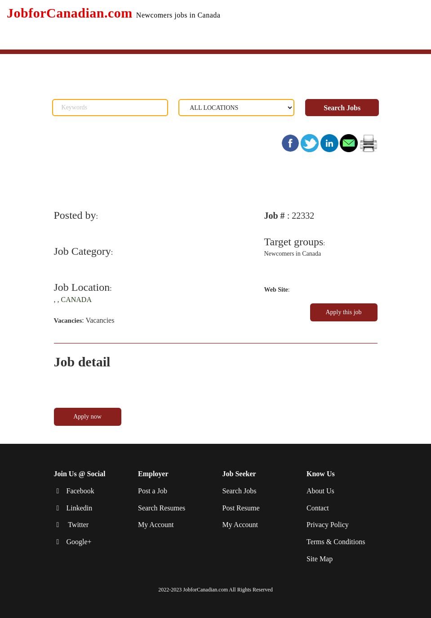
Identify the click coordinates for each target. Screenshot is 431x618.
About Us (320, 491)
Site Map (320, 559)
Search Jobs (342, 108)
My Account (156, 524)
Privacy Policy (328, 524)
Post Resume (241, 508)
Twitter (78, 524)
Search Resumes (161, 508)
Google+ (79, 542)
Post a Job (152, 491)
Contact (318, 508)
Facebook (80, 491)
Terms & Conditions (336, 542)
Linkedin (80, 508)
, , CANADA (73, 299)
